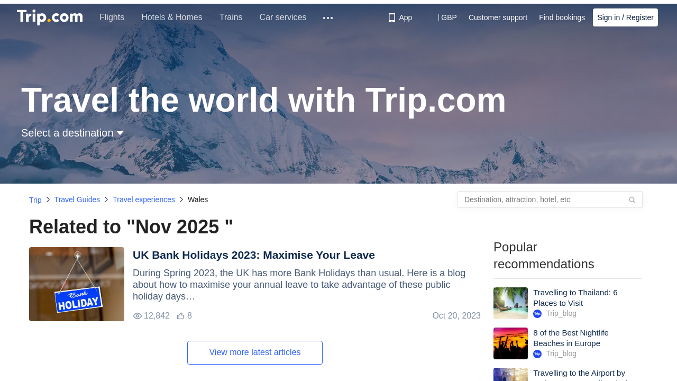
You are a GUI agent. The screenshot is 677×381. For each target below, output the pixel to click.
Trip (35, 200)
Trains (231, 17)
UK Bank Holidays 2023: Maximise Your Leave (254, 255)
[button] (441, 17)
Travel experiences (144, 199)
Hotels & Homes (172, 17)
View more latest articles (254, 352)
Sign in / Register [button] (625, 17)
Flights (111, 17)
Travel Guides (77, 199)
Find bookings (562, 17)
